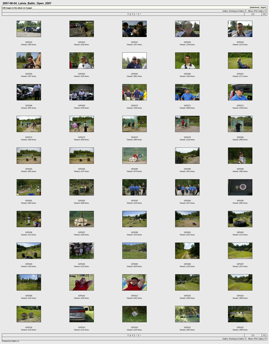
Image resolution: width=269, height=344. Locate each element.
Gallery (14, 341)
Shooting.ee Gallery (238, 11)
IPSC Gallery (260, 11)
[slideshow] (254, 7)
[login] (263, 7)
